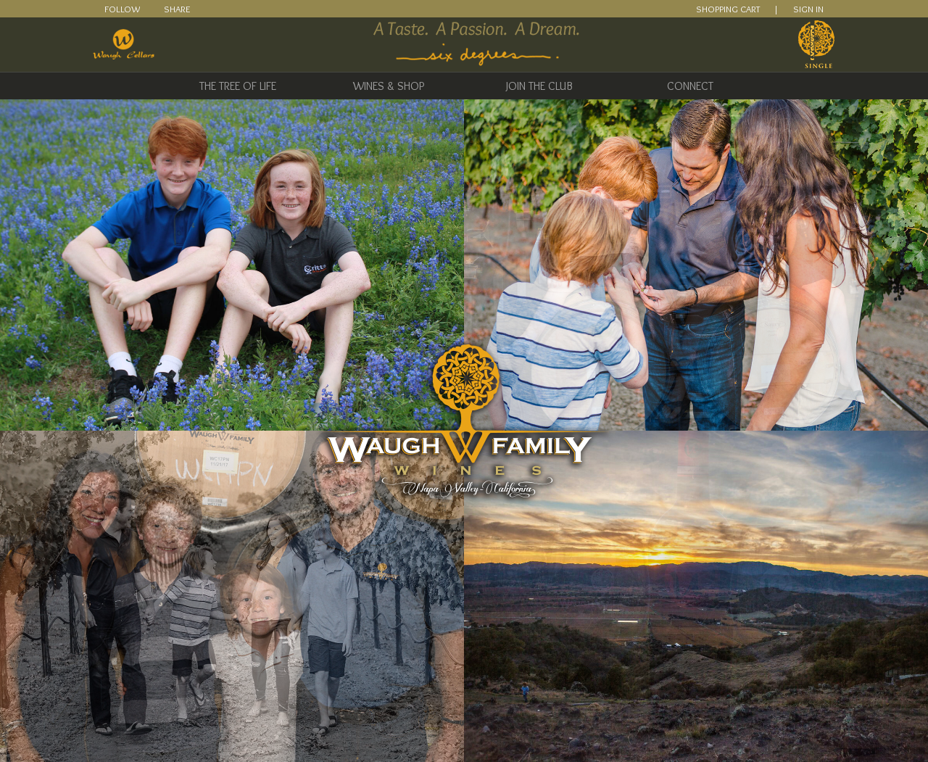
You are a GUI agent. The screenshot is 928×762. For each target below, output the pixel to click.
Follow (122, 9)
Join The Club (539, 86)
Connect (690, 86)
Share (177, 9)
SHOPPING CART (728, 9)
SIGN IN (808, 9)
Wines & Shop (388, 86)
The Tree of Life (237, 86)
